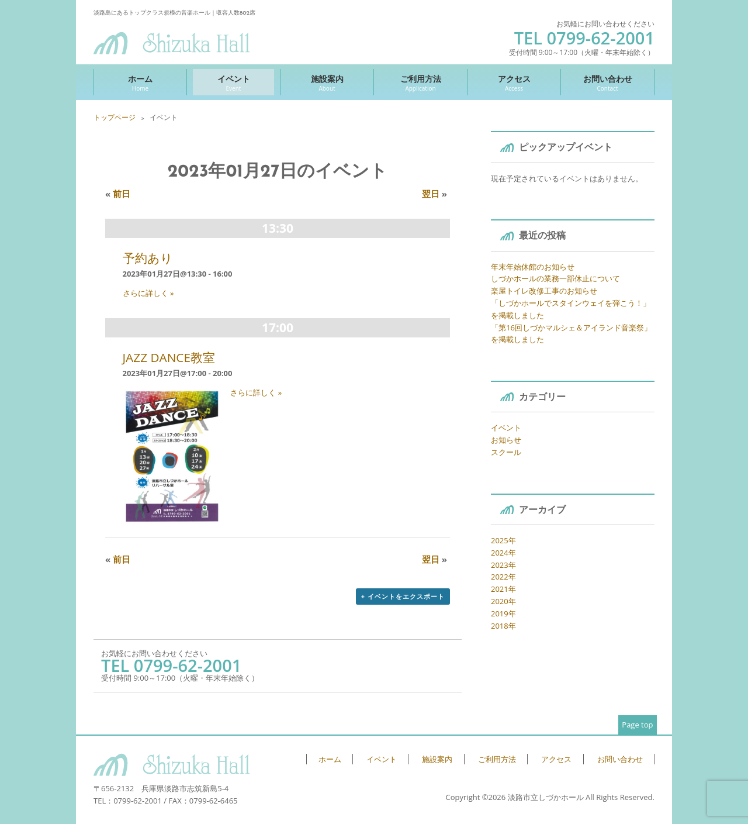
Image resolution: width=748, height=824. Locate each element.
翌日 (434, 193)
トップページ (115, 117)
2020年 (503, 601)
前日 (117, 193)
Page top (637, 724)
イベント (233, 82)
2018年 (503, 625)
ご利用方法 (420, 82)
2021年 (503, 589)
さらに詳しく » (148, 293)
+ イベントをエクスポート (403, 596)
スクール (506, 452)
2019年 (503, 613)
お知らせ (506, 440)
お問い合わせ (607, 82)
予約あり (148, 258)
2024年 (503, 552)
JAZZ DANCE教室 (169, 357)
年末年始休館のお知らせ (532, 266)
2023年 (503, 565)
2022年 (503, 576)
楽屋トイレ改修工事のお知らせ (544, 290)
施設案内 (326, 82)
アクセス (513, 82)
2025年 (503, 540)
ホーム (140, 82)
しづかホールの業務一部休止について (555, 278)
